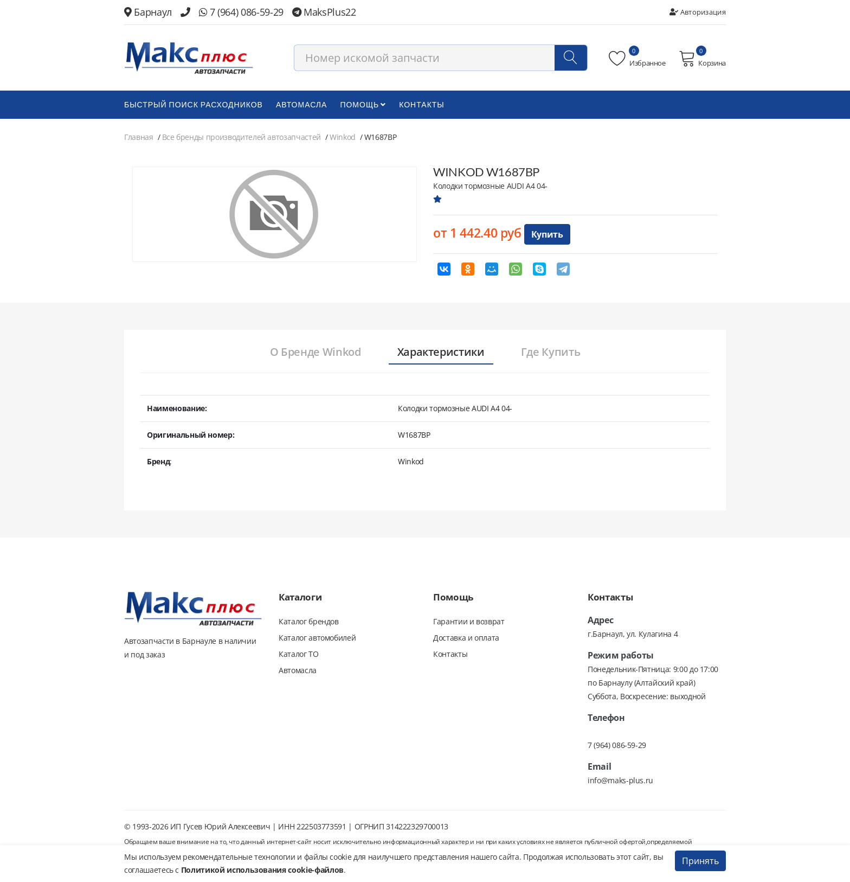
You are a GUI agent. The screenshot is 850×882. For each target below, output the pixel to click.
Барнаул (148, 11)
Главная (138, 137)
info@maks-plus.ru (620, 780)
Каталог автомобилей (317, 637)
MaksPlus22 (324, 11)
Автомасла (301, 104)
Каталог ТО (299, 654)
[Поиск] (571, 58)
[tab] (315, 353)
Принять (700, 861)
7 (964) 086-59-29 (241, 11)
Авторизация (697, 12)
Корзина (702, 58)
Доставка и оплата (466, 637)
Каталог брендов (309, 621)
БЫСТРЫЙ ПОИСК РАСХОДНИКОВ (193, 104)
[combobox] (440, 58)
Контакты (422, 104)
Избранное (637, 58)
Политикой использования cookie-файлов (262, 870)
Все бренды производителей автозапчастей (241, 137)
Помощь (363, 104)
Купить (547, 234)
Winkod (343, 137)
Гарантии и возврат (469, 621)
